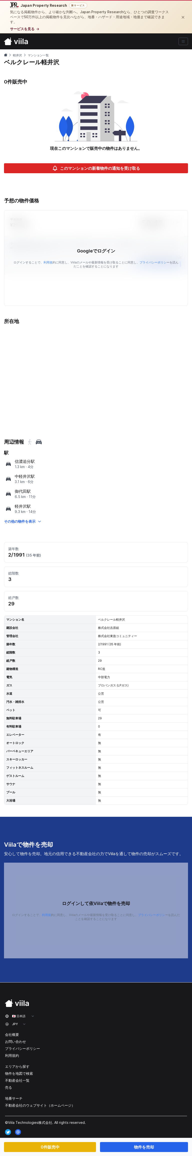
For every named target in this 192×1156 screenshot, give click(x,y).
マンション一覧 (38, 55)
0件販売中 (50, 1147)
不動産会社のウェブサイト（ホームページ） (40, 1105)
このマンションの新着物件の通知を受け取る (96, 168)
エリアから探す (17, 1066)
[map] (8, 464)
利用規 (48, 262)
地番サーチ (13, 1098)
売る (8, 1087)
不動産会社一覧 (17, 1080)
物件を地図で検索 (19, 1073)
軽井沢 (17, 55)
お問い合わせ (15, 1041)
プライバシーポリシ (153, 262)
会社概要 (12, 1034)
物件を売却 (144, 1147)
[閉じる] (183, 17)
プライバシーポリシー (22, 1048)
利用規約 (12, 1055)
